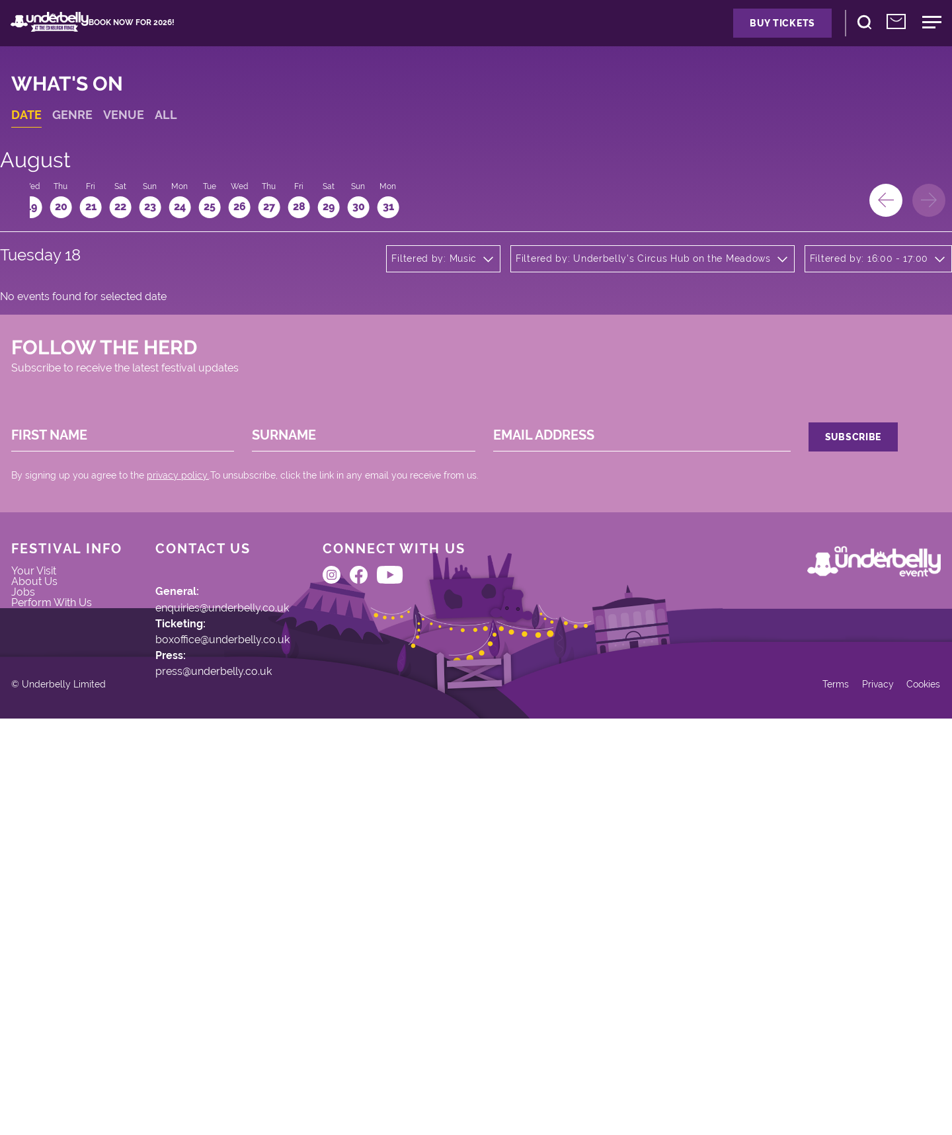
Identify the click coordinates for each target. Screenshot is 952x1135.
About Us (55, 842)
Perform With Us (74, 881)
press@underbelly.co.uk (242, 949)
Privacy (847, 1088)
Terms (799, 1088)
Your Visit (55, 823)
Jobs (43, 862)
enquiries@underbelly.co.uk (252, 858)
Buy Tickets (710, 36)
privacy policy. (198, 689)
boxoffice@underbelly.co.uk (251, 904)
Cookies (900, 1088)
